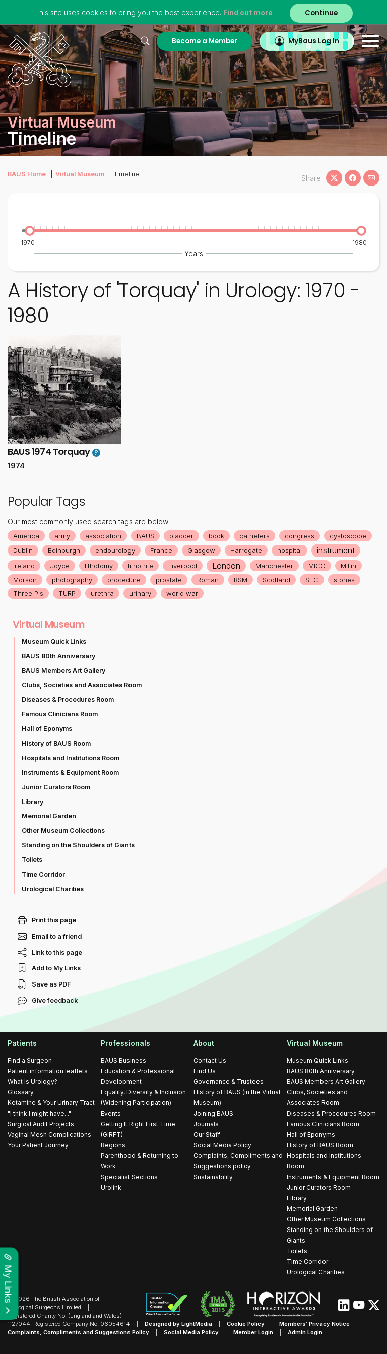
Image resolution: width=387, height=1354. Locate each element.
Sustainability (213, 1177)
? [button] (96, 453)
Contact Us (210, 1060)
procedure (124, 580)
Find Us (205, 1071)
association (103, 536)
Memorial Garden (49, 816)
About (204, 1043)
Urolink (111, 1187)
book (216, 536)
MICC (317, 566)
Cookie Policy (246, 1323)
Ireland (24, 566)
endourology (115, 550)
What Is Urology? (32, 1081)
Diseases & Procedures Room (68, 699)
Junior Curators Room (56, 787)
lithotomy (99, 566)
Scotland (276, 580)
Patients (22, 1043)
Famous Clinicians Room (60, 714)
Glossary (21, 1092)
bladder (181, 536)
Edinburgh (64, 550)
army (62, 536)
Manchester (274, 566)
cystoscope (348, 536)
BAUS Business (123, 1060)
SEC (311, 580)
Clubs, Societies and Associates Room (82, 685)
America (26, 536)
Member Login (253, 1332)
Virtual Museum (79, 174)
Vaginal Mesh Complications (49, 1134)
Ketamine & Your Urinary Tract (51, 1102)
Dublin (23, 550)
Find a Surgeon (30, 1060)
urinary (140, 593)
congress (299, 536)
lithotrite (140, 566)
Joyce (60, 566)
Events (111, 1113)
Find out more (248, 12)
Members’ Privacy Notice (314, 1323)
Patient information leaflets (48, 1071)
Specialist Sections (129, 1177)
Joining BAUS (213, 1113)
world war (182, 593)
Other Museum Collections (63, 830)
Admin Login (305, 1332)
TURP (67, 593)
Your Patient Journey (38, 1145)
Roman (208, 580)
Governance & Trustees (229, 1081)
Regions (113, 1145)
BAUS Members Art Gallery (63, 670)
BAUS (145, 536)
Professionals (125, 1043)
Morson (25, 580)
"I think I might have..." (39, 1113)
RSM (240, 580)
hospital (289, 550)
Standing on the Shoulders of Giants (78, 845)
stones (344, 580)
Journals (206, 1124)
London (226, 566)
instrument (336, 550)
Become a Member (204, 41)
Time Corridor (43, 874)
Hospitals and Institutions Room (70, 758)
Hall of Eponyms (47, 728)
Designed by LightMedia (178, 1323)
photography (72, 580)
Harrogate (246, 550)
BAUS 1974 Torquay (49, 451)
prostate (169, 580)
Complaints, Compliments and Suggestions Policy (78, 1332)
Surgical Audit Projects (41, 1124)
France (161, 550)
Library (32, 802)
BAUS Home (27, 174)
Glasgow (201, 550)
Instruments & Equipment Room (70, 772)
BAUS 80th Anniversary (58, 656)
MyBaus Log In (313, 41)
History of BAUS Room (56, 743)
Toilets (32, 860)
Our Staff (207, 1134)
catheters (254, 536)
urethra (102, 593)
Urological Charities (53, 889)
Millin (348, 566)
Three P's (28, 593)
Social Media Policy (222, 1145)
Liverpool (182, 566)
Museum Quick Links (54, 641)
